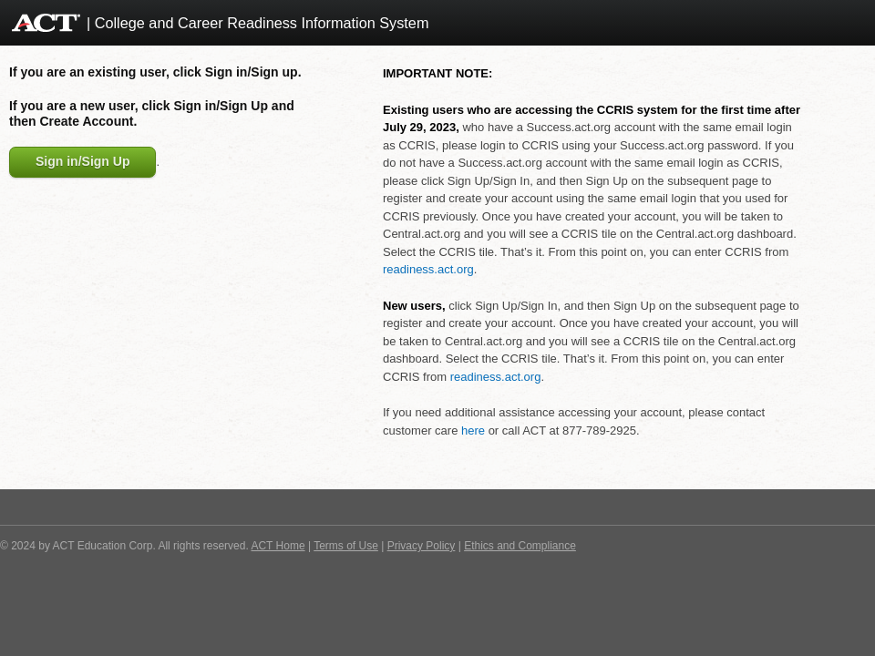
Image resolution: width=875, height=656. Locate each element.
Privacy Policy (421, 545)
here (473, 430)
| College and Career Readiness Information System (257, 23)
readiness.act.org (428, 269)
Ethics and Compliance (520, 545)
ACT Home (277, 545)
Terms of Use (346, 545)
